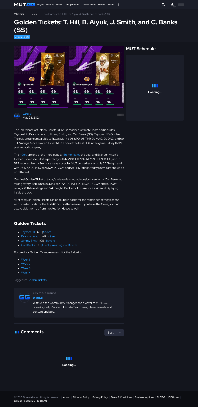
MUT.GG (19, 14)
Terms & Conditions (121, 397)
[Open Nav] (118, 4)
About (66, 397)
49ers (23, 155)
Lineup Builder (72, 4)
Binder (111, 4)
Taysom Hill (28, 232)
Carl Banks (28, 245)
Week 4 (26, 273)
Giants (46, 245)
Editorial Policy (81, 397)
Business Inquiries (144, 397)
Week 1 (25, 260)
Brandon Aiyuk (30, 236)
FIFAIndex (173, 397)
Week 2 (26, 264)
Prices (59, 4)
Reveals (50, 4)
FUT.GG (161, 397)
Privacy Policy (100, 397)
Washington (59, 245)
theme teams (71, 155)
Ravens (50, 241)
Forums (102, 4)
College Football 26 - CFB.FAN (30, 400)
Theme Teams (88, 4)
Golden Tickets (22, 36)
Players (40, 4)
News (34, 14)
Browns (72, 245)
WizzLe (27, 114)
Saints (47, 232)
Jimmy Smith (29, 241)
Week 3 (26, 268)
